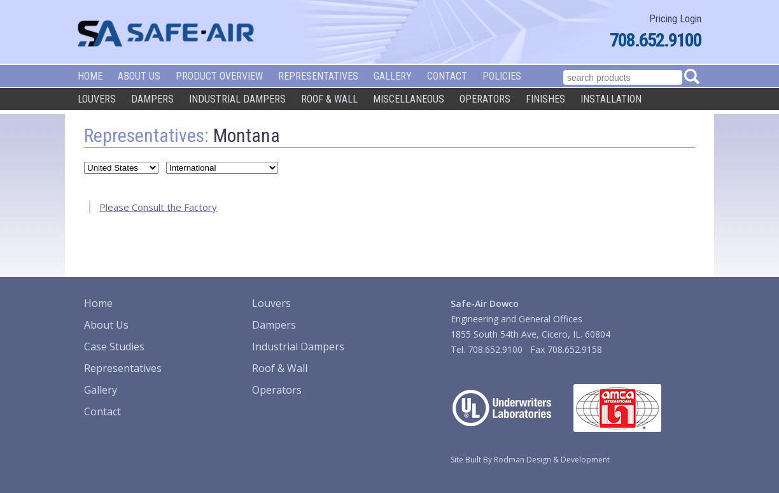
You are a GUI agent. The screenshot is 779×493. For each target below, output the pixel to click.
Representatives (318, 76)
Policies (501, 76)
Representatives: (146, 135)
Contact (447, 76)
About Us (139, 76)
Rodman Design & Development (552, 459)
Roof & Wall (329, 99)
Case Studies (114, 346)
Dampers (152, 99)
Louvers (97, 99)
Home (90, 76)
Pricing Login (675, 19)
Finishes (545, 99)
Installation (611, 99)
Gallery (393, 76)
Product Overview (219, 76)
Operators (485, 99)
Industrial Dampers (237, 99)
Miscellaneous (408, 99)
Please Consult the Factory (158, 207)
